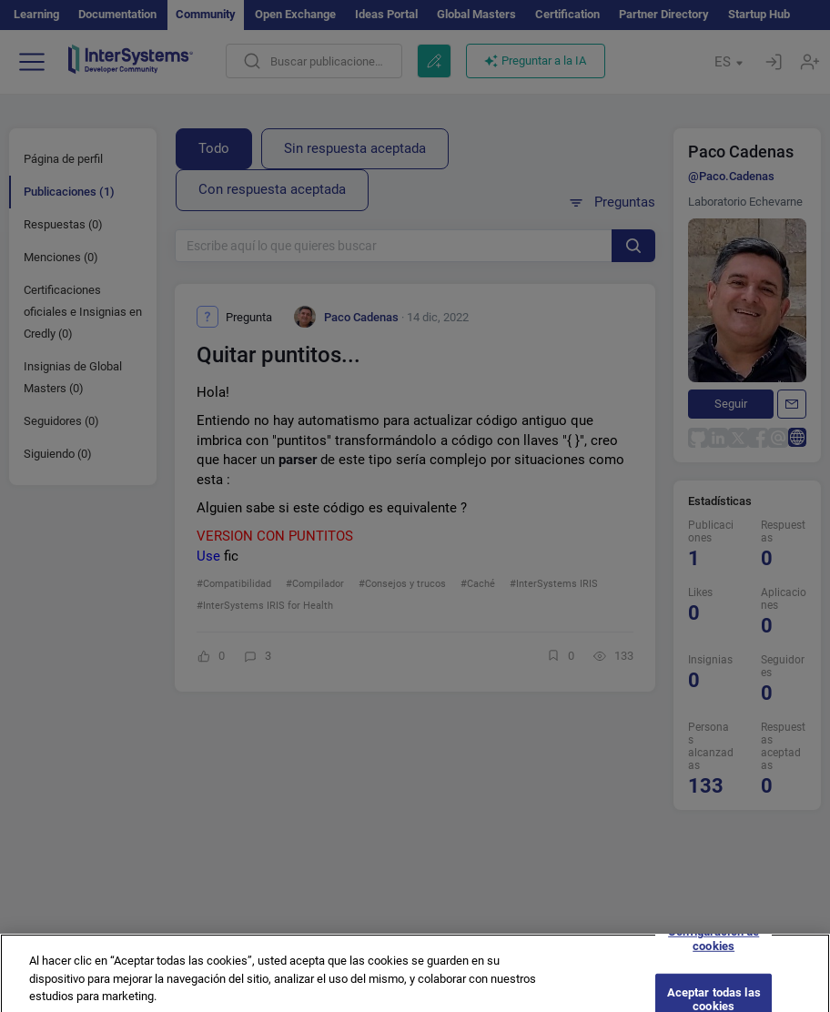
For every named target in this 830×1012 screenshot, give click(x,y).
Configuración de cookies (713, 948)
